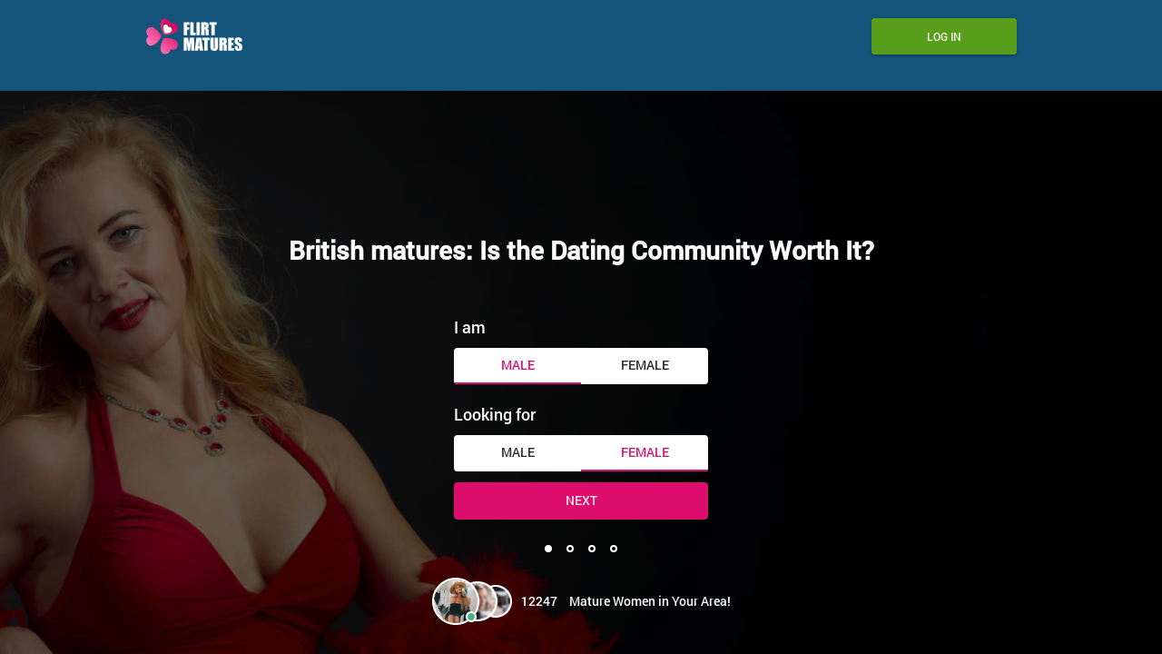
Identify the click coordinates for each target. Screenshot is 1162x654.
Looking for (495, 414)
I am (470, 327)
